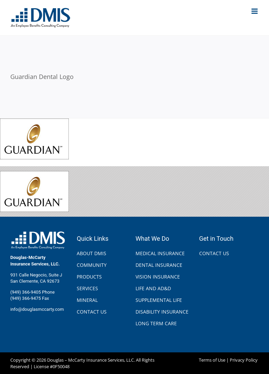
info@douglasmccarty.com (37, 309)
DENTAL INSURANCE (159, 265)
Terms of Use (212, 360)
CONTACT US (92, 311)
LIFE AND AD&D (153, 288)
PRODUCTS (89, 276)
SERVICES (87, 288)
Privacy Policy (244, 360)
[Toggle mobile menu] (255, 11)
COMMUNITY (92, 265)
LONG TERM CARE (156, 323)
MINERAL (87, 300)
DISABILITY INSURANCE (162, 311)
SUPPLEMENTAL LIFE (159, 300)
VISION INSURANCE (158, 276)
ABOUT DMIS (91, 253)
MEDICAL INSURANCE (160, 253)
